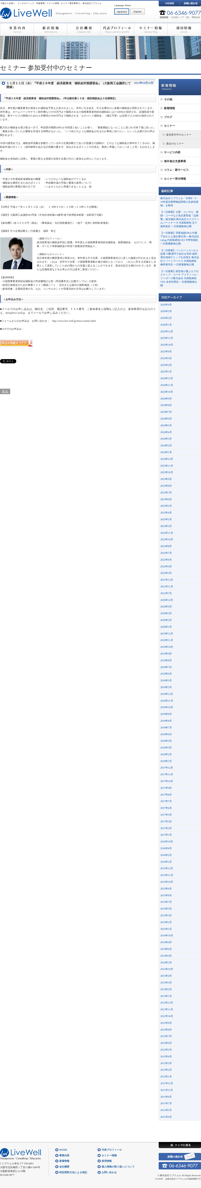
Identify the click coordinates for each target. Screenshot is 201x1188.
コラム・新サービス (176, 169)
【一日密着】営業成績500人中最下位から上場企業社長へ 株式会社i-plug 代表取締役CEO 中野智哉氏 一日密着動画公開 (179, 238)
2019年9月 (166, 653)
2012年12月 (166, 1002)
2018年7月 (166, 727)
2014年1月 (166, 962)
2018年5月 (166, 740)
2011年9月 (166, 1096)
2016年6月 (166, 848)
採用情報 (184, 29)
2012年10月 (166, 1016)
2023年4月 (166, 512)
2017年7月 (166, 801)
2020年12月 (166, 600)
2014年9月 (166, 942)
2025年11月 (166, 338)
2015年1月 (166, 928)
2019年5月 (166, 680)
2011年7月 (166, 1103)
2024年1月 (166, 452)
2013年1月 (166, 996)
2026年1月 (166, 324)
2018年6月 (166, 734)
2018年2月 (166, 754)
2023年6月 (166, 499)
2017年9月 (166, 787)
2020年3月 (166, 613)
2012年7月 (166, 1036)
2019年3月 (166, 687)
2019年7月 (166, 667)
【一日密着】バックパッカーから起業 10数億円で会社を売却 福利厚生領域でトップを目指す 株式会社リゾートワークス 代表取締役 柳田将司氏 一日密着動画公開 (179, 257)
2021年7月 (166, 593)
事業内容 (17, 29)
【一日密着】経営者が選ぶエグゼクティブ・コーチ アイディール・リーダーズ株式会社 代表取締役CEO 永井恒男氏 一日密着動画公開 (179, 278)
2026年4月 (166, 304)
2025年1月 (166, 371)
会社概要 (83, 29)
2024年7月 (166, 411)
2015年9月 (166, 888)
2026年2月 (166, 317)
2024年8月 (166, 405)
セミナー (13, 67)
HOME (169, 3)
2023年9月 (166, 479)
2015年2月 (166, 922)
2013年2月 (166, 989)
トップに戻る (180, 1145)
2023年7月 (166, 492)
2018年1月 (166, 761)
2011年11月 (166, 1090)
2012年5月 (166, 1049)
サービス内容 (172, 152)
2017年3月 (166, 821)
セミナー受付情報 (175, 178)
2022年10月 (166, 539)
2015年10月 (166, 881)
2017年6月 (166, 807)
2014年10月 (166, 935)
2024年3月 (166, 438)
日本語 (121, 11)
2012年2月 (166, 1069)
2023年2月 (166, 526)
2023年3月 (166, 519)
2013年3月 (166, 982)
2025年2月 (166, 365)
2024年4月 (166, 432)
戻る (5, 391)
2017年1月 (166, 834)
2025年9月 (166, 351)
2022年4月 (166, 566)
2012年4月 (166, 1056)
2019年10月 (166, 646)
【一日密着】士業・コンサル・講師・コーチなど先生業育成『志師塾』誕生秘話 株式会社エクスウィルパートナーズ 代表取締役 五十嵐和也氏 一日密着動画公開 (179, 219)
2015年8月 (166, 895)
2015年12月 (166, 868)
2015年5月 (166, 908)
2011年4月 (166, 1116)
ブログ (168, 117)
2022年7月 (166, 552)
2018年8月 (166, 720)
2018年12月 (166, 693)
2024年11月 (166, 385)
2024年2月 (166, 445)
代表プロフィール (117, 29)
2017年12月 (166, 767)
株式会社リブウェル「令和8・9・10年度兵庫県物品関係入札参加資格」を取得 (179, 202)
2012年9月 (166, 1022)
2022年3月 (166, 573)
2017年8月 (166, 794)
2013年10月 (166, 969)
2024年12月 (166, 378)
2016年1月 (166, 861)
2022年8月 (166, 546)
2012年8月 (166, 1029)
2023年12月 (166, 459)
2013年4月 (166, 975)
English (137, 11)
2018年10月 (166, 707)
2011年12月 (166, 1083)
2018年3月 (166, 747)
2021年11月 (166, 586)
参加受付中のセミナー (60, 67)
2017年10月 (166, 781)
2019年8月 (166, 660)
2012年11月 (166, 1009)
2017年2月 (166, 828)
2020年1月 (166, 626)
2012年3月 (166, 1063)
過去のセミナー (175, 143)
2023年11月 (166, 465)
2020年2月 (166, 620)
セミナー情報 (150, 29)
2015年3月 (166, 915)
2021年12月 (166, 579)
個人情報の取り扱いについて (118, 1166)
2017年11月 (166, 774)
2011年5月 (166, 1110)
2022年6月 (166, 559)
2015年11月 (166, 875)
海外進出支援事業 (175, 161)
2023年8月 (166, 485)
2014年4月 (166, 955)
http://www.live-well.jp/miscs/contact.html (74, 320)
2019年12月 (166, 633)
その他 (168, 99)
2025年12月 (166, 331)
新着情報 (50, 29)
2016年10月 (166, 841)
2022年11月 (166, 532)
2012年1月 (166, 1076)
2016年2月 (166, 855)
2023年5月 (166, 505)
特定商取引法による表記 (73, 1172)
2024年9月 (166, 398)
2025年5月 (166, 358)
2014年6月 (166, 949)
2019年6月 (166, 673)
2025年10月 (166, 344)
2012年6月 (166, 1042)
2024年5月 (166, 425)
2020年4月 (166, 606)
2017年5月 (166, 814)
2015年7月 (166, 901)
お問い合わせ (190, 3)
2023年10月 (166, 472)
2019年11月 (166, 640)
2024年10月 (166, 391)
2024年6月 (166, 418)
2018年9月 (166, 714)
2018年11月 (166, 700)
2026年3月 (166, 311)
